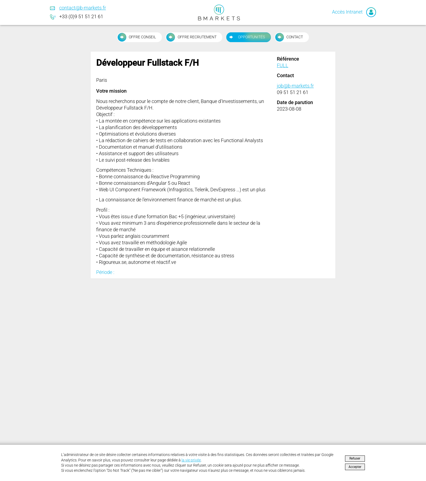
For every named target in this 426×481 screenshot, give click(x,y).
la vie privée (191, 460)
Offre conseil (136, 37)
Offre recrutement (191, 37)
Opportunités (245, 37)
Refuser (354, 458)
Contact (289, 37)
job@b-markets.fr (295, 86)
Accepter (355, 467)
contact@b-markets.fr (82, 8)
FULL (282, 65)
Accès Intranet (354, 12)
